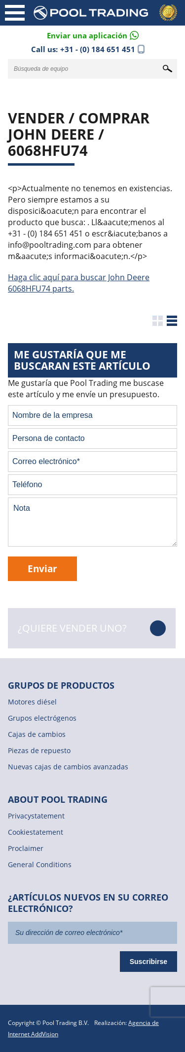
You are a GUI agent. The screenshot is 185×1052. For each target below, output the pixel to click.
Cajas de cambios (37, 734)
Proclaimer (25, 848)
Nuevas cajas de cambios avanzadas (68, 766)
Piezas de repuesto (39, 750)
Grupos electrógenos (42, 718)
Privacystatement (36, 815)
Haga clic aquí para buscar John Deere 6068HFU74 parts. (78, 283)
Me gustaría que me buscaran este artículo (82, 360)
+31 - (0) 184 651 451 (97, 49)
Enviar (42, 568)
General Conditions (40, 864)
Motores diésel (32, 701)
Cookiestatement (35, 832)
